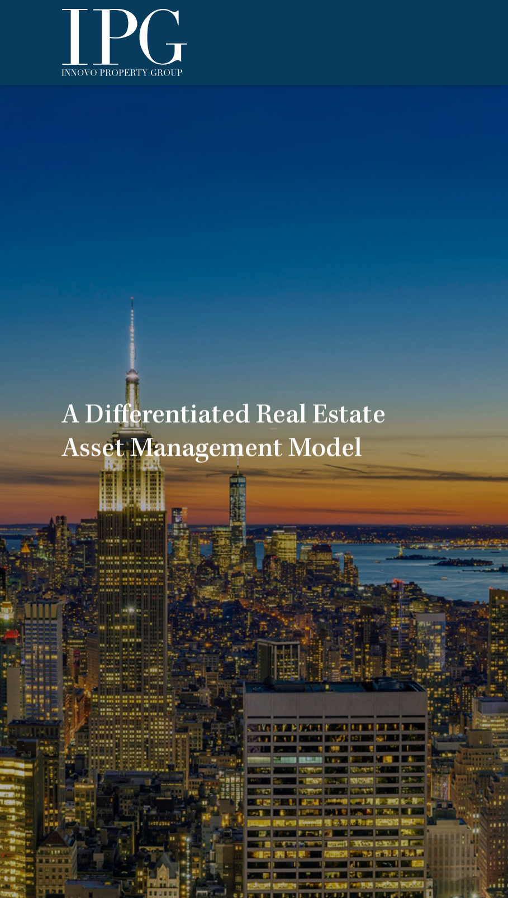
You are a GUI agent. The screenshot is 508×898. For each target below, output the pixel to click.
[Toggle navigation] (444, 42)
